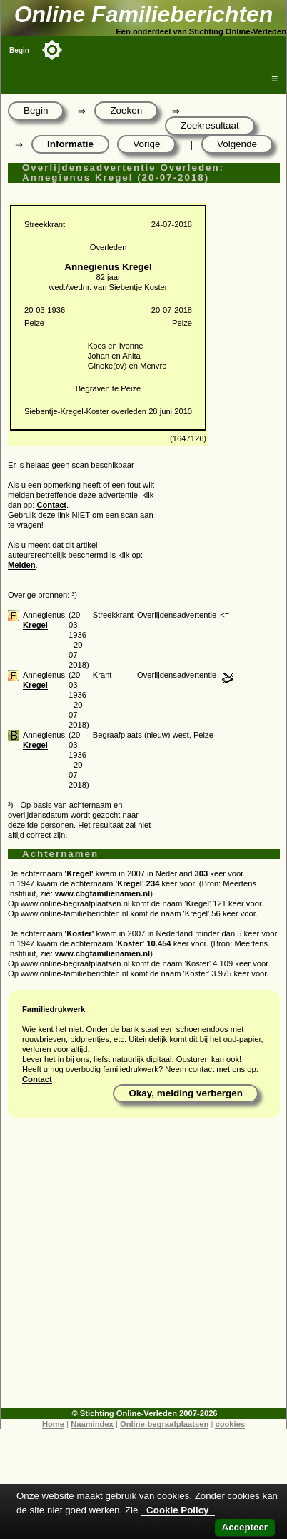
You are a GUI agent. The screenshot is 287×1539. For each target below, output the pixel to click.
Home (53, 1424)
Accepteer (245, 1527)
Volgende (237, 144)
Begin (19, 50)
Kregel (35, 625)
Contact (51, 505)
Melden (22, 565)
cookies (230, 1424)
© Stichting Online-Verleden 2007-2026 (145, 1413)
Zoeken (126, 110)
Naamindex (92, 1424)
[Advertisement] (140, 1268)
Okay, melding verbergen (186, 1093)
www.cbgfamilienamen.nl (102, 893)
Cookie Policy (177, 1510)
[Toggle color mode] (52, 50)
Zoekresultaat (209, 125)
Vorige (146, 144)
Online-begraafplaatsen (164, 1424)
